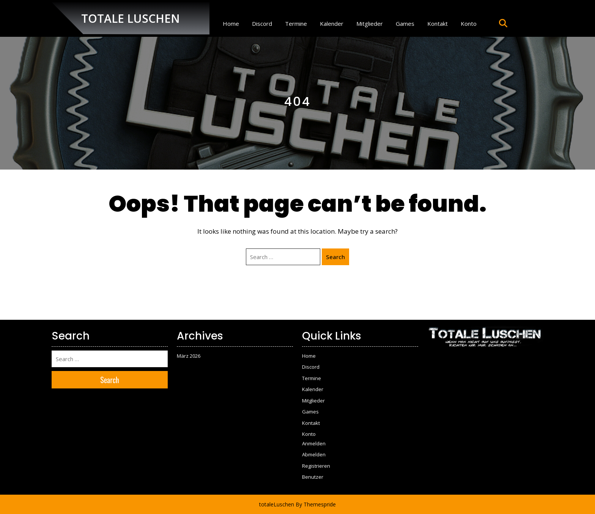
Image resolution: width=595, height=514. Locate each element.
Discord (262, 23)
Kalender (331, 23)
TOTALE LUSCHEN (130, 18)
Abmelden (314, 454)
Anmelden (314, 443)
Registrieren (316, 465)
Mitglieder (369, 23)
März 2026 (188, 355)
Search (335, 257)
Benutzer (312, 476)
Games (405, 23)
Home (231, 23)
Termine (296, 23)
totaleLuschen (276, 504)
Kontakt (437, 23)
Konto (469, 23)
